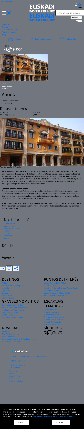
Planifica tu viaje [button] (9, 32)
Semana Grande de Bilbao (12, 305)
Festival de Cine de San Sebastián (16, 307)
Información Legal (18, 361)
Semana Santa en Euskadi (12, 317)
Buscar (76, 17)
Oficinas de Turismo (12, 228)
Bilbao (4, 283)
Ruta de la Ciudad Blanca (54, 317)
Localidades (7, 86)
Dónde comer (9, 226)
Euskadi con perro (51, 312)
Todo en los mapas (40, 39)
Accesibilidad (14, 378)
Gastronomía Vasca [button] (10, 29)
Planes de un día (50, 309)
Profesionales (16, 367)
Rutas (6, 233)
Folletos (14, 39)
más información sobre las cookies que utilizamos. (53, 416)
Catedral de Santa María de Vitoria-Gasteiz (61, 288)
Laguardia (6, 290)
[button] (6, 12)
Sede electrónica (16, 381)
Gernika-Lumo (8, 298)
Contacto (13, 371)
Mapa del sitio (14, 376)
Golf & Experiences (52, 324)
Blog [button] (4, 34)
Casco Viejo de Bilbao (53, 290)
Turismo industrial (51, 314)
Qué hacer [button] (6, 27)
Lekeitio (5, 288)
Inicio (4, 83)
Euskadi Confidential (52, 322)
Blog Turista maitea (10, 334)
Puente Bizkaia (50, 285)
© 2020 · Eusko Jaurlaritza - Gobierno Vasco (28, 356)
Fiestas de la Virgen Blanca (13, 310)
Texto (79, 7)
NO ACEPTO (61, 422)
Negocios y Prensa (18, 365)
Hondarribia (7, 295)
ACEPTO (21, 422)
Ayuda (11, 373)
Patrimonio (9, 235)
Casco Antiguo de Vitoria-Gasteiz (58, 293)
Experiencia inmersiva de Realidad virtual (19, 339)
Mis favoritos (68, 39)
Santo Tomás (7, 315)
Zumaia (5, 293)
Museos (7, 238)
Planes (7, 231)
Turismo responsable (11, 341)
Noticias (5, 331)
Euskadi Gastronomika (53, 319)
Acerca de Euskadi (9, 336)
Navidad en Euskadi (10, 312)
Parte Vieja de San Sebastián (55, 295)
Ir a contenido (6, 1)
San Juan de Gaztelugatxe (13, 285)
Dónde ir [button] (5, 24)
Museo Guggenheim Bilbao (55, 283)
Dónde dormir (9, 223)
